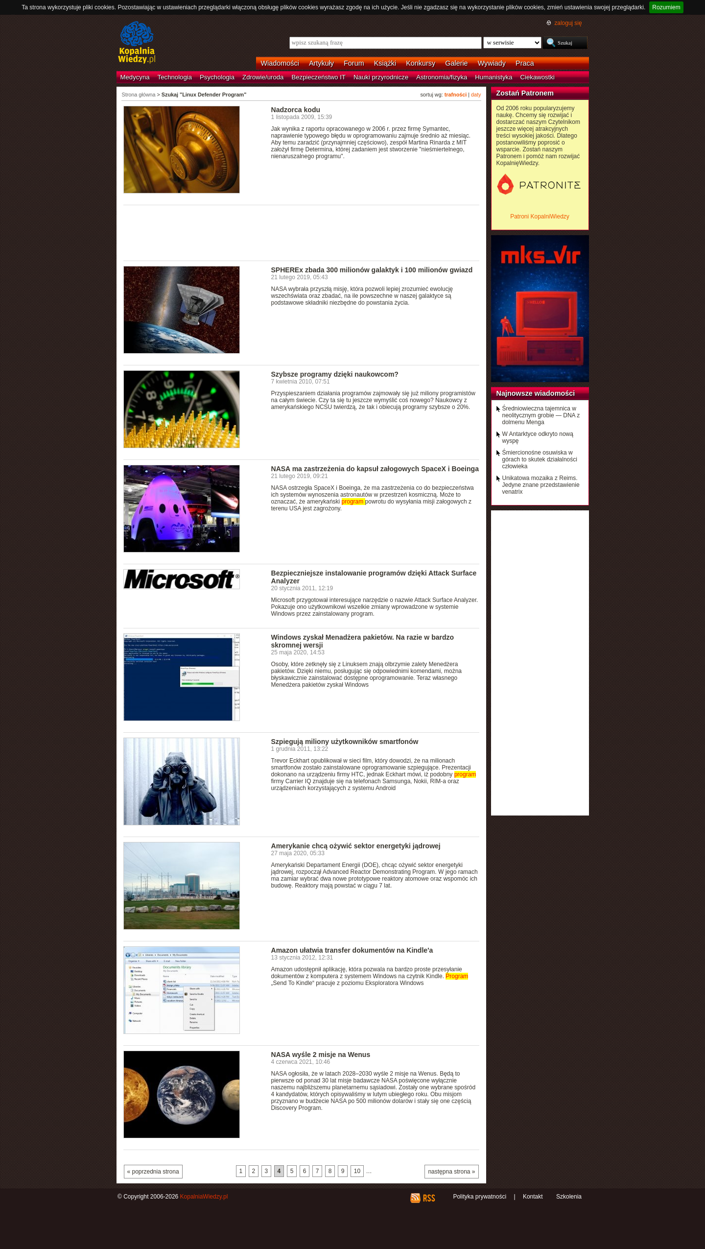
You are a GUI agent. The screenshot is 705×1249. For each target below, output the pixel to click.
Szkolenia (569, 1196)
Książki (385, 63)
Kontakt (533, 1196)
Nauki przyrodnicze (380, 77)
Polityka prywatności (479, 1196)
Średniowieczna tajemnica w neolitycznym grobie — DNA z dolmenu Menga (541, 415)
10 (357, 1171)
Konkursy (420, 63)
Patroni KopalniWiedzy (539, 216)
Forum (354, 63)
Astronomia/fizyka (441, 77)
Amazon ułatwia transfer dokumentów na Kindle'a (352, 950)
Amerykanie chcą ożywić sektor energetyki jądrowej (356, 846)
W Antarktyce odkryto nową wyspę (537, 437)
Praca (525, 63)
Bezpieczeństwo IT (318, 77)
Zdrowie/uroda (262, 77)
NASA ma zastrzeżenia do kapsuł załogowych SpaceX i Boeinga (375, 469)
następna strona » (451, 1171)
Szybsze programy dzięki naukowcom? (335, 374)
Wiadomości (280, 63)
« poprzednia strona (153, 1171)
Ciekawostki (537, 77)
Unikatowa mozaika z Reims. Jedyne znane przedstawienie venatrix (541, 485)
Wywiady (492, 63)
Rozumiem (666, 7)
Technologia (175, 77)
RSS (428, 1198)
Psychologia (217, 77)
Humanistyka (493, 77)
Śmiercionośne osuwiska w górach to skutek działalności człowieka (539, 459)
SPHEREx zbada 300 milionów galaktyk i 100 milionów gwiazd (372, 270)
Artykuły (321, 63)
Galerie (456, 63)
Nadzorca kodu (296, 110)
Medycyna (135, 77)
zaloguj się (568, 23)
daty (476, 94)
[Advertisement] (301, 232)
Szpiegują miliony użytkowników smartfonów (345, 741)
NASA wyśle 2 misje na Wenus (321, 1054)
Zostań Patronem (525, 93)
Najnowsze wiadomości (535, 393)
